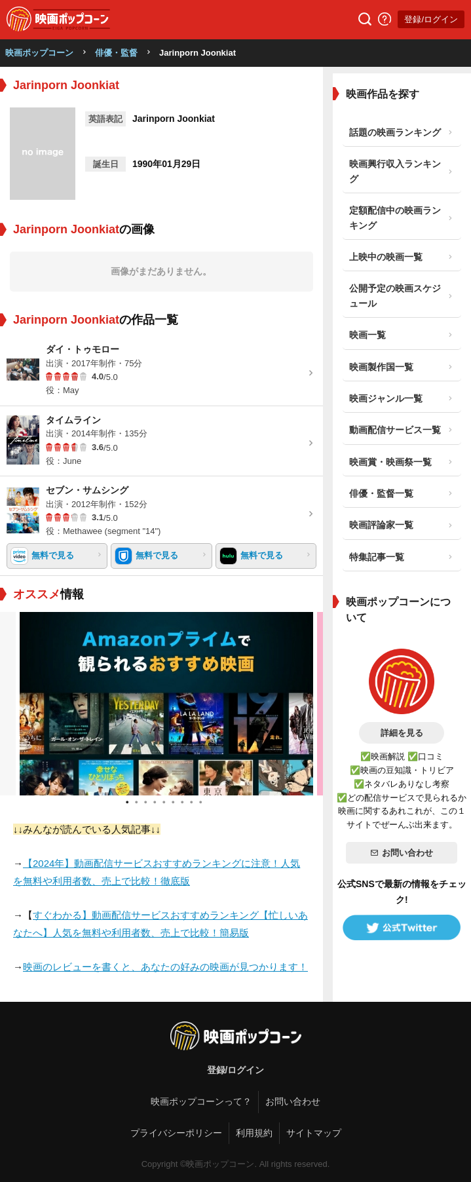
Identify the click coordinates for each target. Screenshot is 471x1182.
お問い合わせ (401, 853)
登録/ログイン (431, 19)
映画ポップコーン (39, 53)
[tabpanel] (162, 703)
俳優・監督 (116, 53)
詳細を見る (402, 733)
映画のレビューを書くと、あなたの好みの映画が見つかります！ (165, 966)
